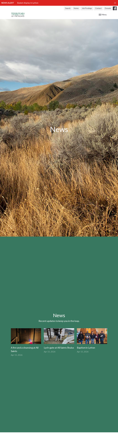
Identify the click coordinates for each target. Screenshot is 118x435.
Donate (108, 8)
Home (76, 8)
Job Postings (87, 8)
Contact (98, 8)
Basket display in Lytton (27, 3)
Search (67, 8)
